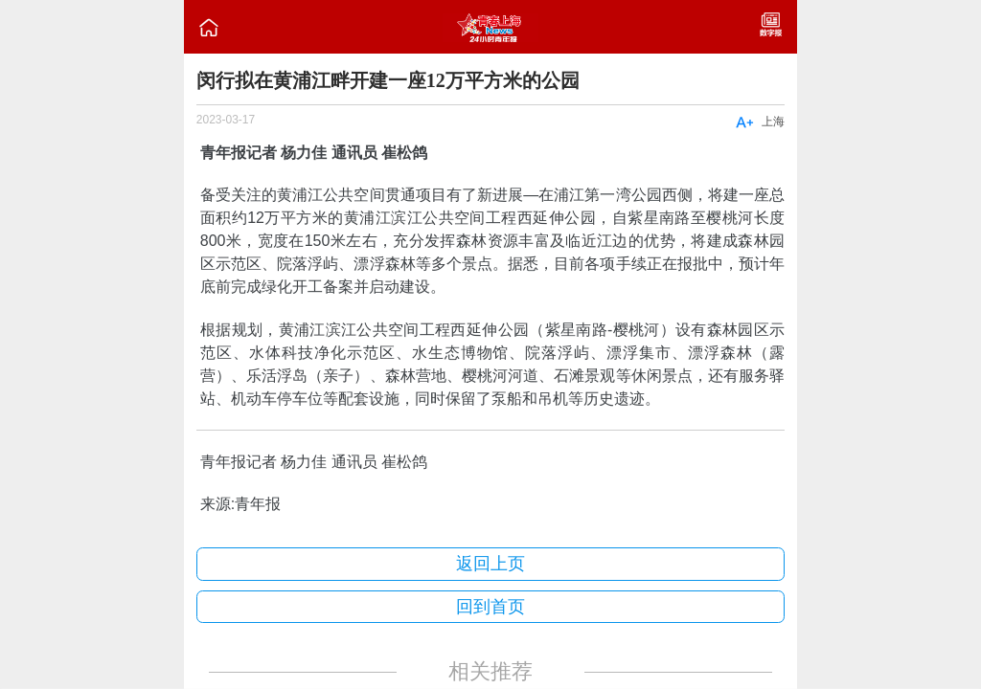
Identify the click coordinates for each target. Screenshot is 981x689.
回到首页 (490, 606)
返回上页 (490, 563)
